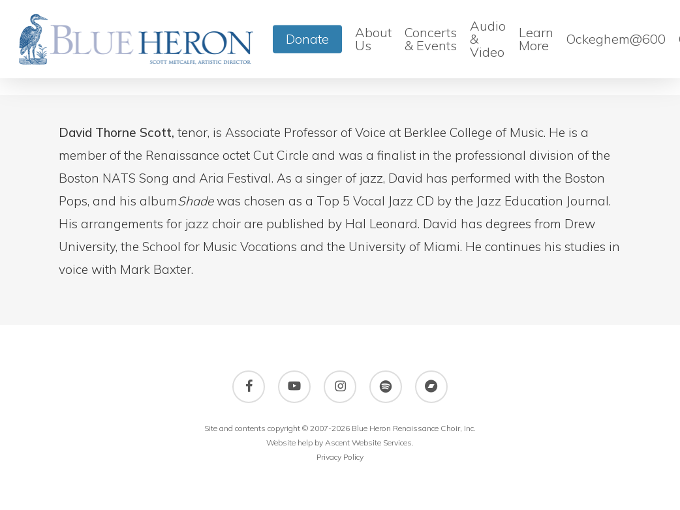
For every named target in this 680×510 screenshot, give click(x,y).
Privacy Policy (340, 457)
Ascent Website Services (368, 442)
